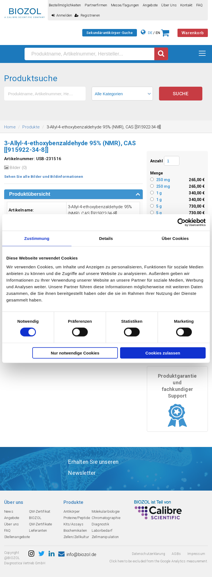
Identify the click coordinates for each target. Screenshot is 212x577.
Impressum (196, 554)
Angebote (150, 5)
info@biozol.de (77, 554)
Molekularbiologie (106, 511)
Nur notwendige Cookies (75, 352)
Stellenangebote (17, 537)
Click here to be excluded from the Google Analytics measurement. (158, 561)
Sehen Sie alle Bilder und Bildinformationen (43, 176)
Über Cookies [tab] (175, 238)
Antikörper (71, 511)
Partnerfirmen (96, 5)
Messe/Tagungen (125, 5)
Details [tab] (106, 238)
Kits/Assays (73, 524)
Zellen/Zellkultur (76, 537)
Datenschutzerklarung (148, 554)
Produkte (31, 127)
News (8, 511)
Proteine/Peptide (76, 518)
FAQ (199, 5)
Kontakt (186, 5)
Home (10, 127)
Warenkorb (193, 32)
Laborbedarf (102, 530)
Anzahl (156, 161)
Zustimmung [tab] (36, 238)
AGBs (176, 554)
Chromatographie (106, 518)
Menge (156, 173)
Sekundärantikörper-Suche (109, 33)
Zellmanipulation (105, 537)
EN (158, 33)
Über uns (169, 5)
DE (150, 33)
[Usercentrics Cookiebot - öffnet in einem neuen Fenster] (181, 222)
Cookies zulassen (162, 352)
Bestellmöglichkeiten (65, 5)
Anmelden (62, 15)
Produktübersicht (29, 194)
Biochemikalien (75, 530)
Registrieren (87, 15)
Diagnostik (100, 524)
